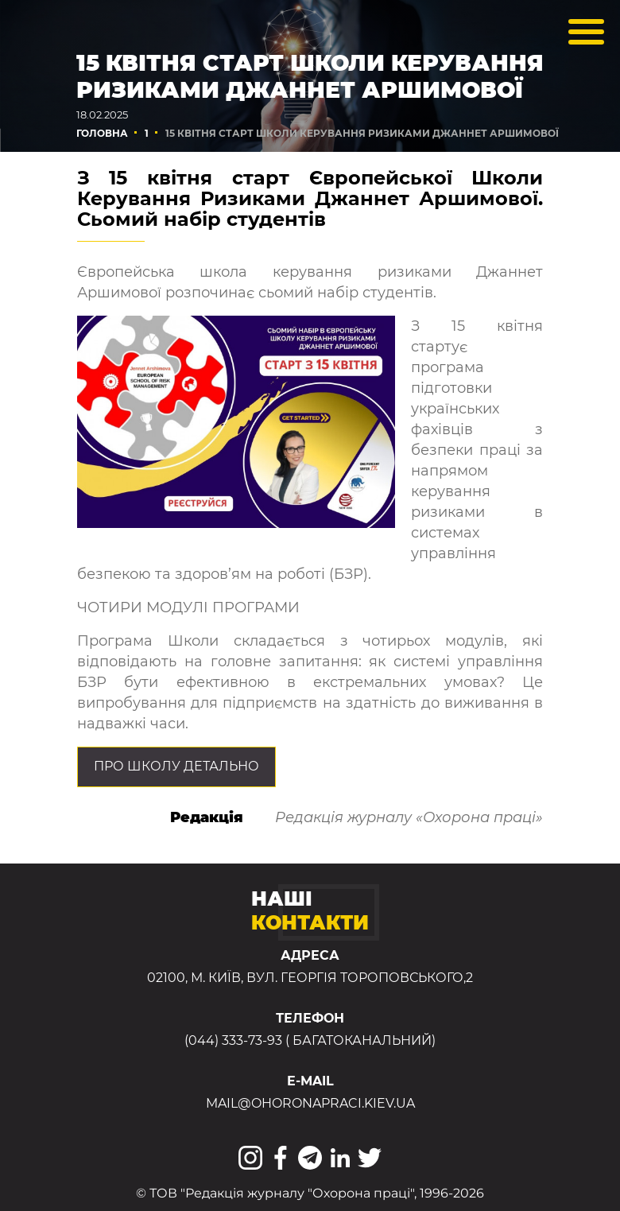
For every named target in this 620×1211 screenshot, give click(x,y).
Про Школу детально (176, 766)
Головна (102, 133)
